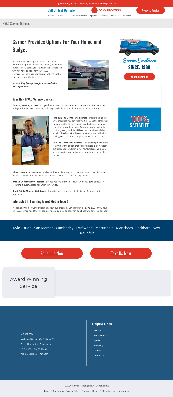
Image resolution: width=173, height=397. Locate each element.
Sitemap (86, 390)
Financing (104, 16)
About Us (115, 16)
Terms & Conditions (54, 390)
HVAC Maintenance (79, 16)
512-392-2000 (110, 10)
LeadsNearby (122, 390)
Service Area (62, 16)
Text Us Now (121, 253)
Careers (97, 350)
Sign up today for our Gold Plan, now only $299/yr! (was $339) (87, 3)
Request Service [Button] (150, 10)
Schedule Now (52, 253)
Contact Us (127, 16)
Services (50, 16)
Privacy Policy (73, 390)
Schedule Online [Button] (139, 77)
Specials (93, 16)
